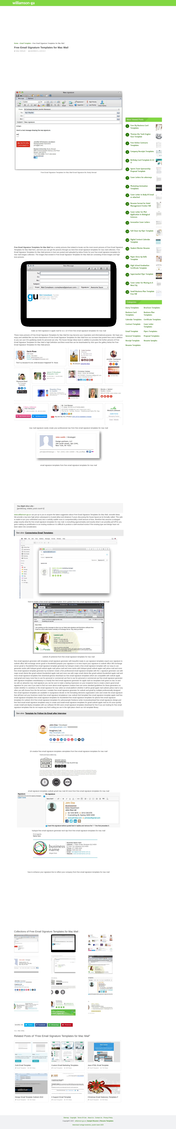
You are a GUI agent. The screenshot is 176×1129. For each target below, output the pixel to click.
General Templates (133, 336)
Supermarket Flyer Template (141, 274)
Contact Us (98, 1117)
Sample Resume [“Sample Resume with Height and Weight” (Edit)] (92, 1121)
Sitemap (66, 1117)
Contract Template (133, 324)
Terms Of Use (81, 1117)
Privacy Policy (108, 1117)
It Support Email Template (61, 1097)
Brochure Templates (152, 308)
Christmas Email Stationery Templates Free (104, 1097)
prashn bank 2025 (98, 1125)
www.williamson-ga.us (22, 515)
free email (21, 1031)
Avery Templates (132, 308)
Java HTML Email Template (98, 1065)
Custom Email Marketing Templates (64, 1065)
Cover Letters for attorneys (141, 177)
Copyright (73, 1117)
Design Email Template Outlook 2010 (29, 1097)
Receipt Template (133, 341)
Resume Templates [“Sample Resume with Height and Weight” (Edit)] (106, 1121)
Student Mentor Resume (140, 248)
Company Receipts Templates (142, 151)
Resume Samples (150, 341)
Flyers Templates (150, 331)
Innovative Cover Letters (140, 222)
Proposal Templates (151, 336)
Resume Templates (133, 345)
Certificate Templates (152, 319)
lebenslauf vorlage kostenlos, (81, 1125)
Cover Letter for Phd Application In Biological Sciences (140, 214)
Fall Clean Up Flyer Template (141, 231)
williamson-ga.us (80, 1121)
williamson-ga (26, 3)
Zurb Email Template (23, 1065)
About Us (91, 1117)
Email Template (21, 51)
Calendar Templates (134, 319)
